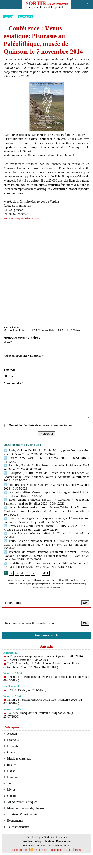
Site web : (10, 369)
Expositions (25, 16)
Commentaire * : (14, 383)
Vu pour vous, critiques (26, 583)
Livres (83, 580)
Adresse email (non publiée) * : (24, 355)
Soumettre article (46, 635)
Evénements (38, 587)
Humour (69, 580)
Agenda (46, 646)
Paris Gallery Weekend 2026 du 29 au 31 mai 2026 (45, 533)
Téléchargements (52, 587)
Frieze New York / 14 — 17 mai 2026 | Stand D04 (45, 458)
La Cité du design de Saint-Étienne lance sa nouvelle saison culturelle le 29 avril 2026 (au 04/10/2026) (43, 665)
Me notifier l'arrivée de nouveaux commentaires (40, 425)
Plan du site (19, 849)
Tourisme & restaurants (74, 583)
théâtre (54, 580)
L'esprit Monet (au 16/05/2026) (28, 659)
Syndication (41, 849)
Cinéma (10, 583)
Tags (78, 849)
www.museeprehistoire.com (21, 218)
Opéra (29, 580)
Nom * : (9, 342)
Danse (61, 580)
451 (46, 573)
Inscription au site (61, 849)
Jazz (77, 580)
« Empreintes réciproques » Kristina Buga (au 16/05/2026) (45, 656)
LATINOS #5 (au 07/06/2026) (27, 690)
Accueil (8, 16)
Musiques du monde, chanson (50, 583)
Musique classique (42, 580)
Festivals (9, 580)
